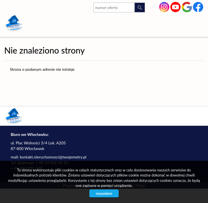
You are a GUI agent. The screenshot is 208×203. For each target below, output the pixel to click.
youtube (175, 6)
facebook (198, 6)
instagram (164, 6)
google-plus (187, 7)
